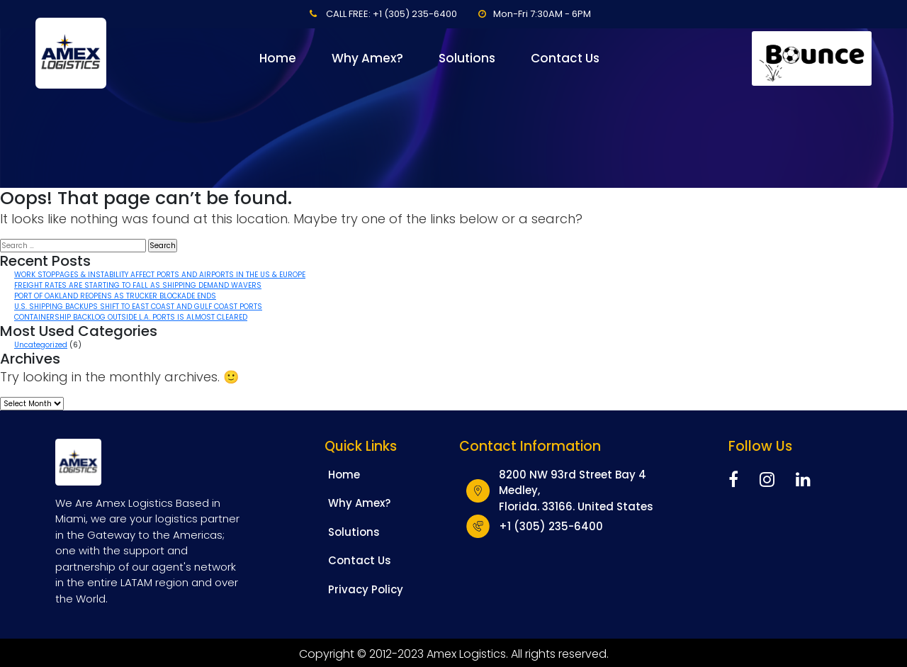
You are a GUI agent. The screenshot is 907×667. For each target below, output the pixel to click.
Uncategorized (40, 345)
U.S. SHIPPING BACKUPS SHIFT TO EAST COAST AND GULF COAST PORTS (138, 306)
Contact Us (565, 58)
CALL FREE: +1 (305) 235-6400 (391, 14)
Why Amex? (367, 58)
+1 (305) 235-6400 (551, 526)
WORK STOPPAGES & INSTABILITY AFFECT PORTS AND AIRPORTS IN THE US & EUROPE (159, 274)
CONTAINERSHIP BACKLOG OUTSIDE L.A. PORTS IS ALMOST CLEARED (130, 317)
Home (277, 58)
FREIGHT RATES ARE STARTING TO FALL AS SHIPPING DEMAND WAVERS (137, 285)
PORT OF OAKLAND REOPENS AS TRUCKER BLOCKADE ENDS (115, 296)
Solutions (467, 58)
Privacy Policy (365, 589)
